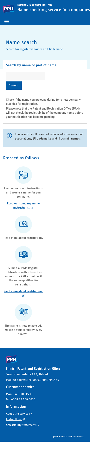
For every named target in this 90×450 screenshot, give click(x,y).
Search (15, 85)
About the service (19, 413)
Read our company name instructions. (23, 205)
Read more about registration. (23, 293)
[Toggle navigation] (6, 21)
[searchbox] (25, 76)
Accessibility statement (22, 425)
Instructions (15, 419)
